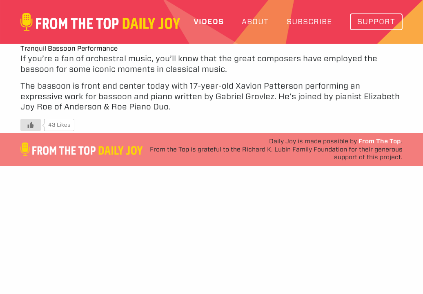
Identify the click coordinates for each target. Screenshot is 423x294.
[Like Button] (30, 125)
